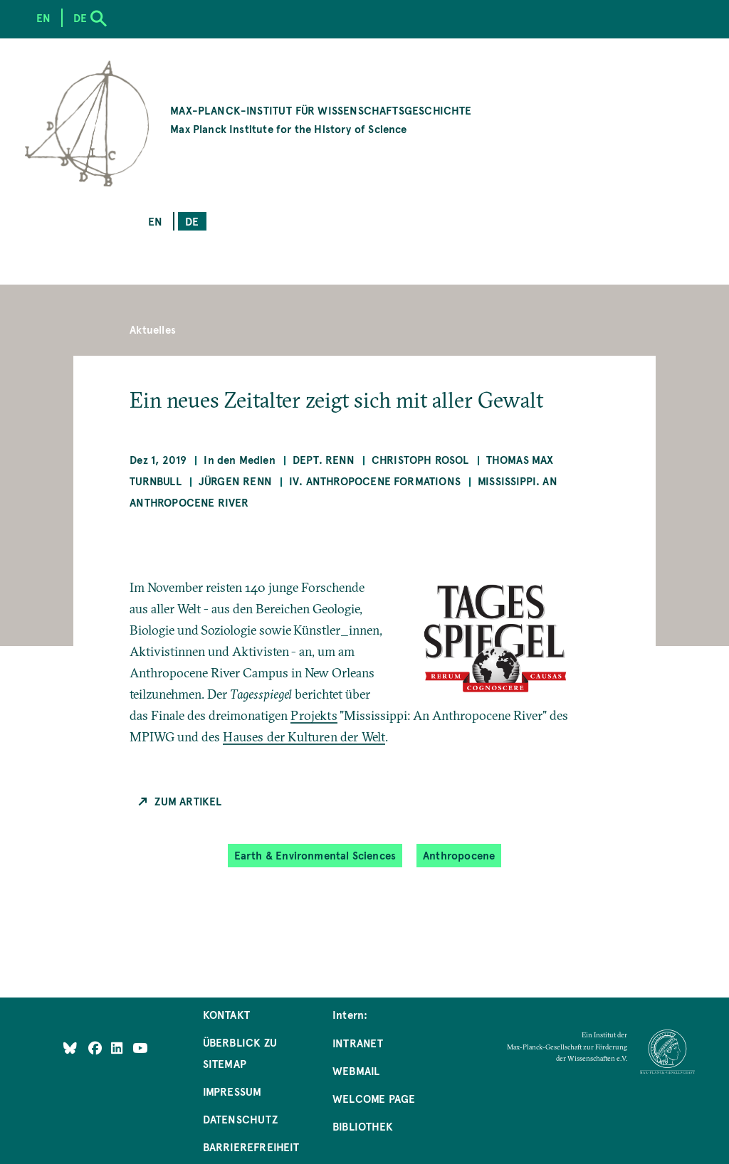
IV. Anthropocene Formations (375, 480)
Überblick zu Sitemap (240, 1053)
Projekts (313, 715)
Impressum (232, 1091)
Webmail (355, 1070)
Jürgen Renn (235, 480)
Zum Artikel (187, 800)
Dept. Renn (324, 459)
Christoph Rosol (420, 459)
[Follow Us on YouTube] (139, 1046)
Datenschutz (240, 1118)
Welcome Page (373, 1098)
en (155, 220)
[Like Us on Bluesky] (70, 1046)
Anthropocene (459, 855)
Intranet (357, 1042)
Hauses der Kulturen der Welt (304, 737)
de (192, 220)
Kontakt (226, 1014)
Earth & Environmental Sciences (315, 855)
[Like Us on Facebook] (96, 1046)
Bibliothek (362, 1125)
